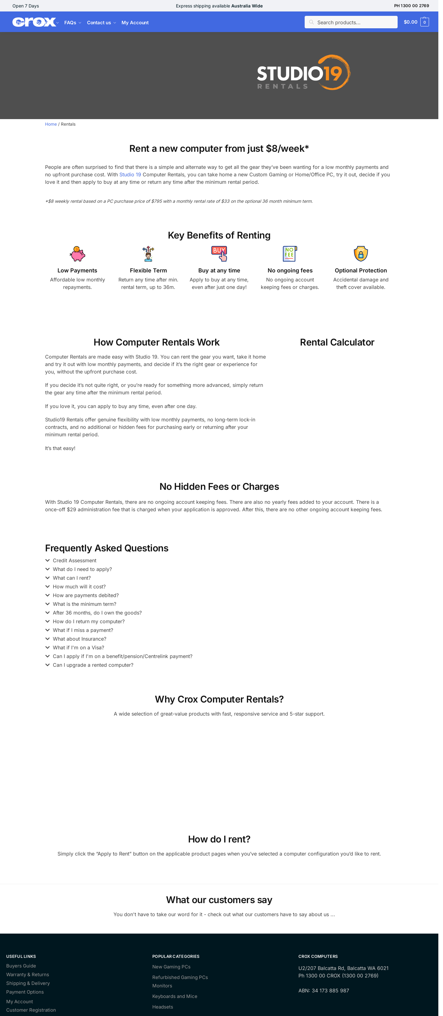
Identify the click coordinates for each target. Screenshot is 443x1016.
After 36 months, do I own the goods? (97, 613)
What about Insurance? (79, 639)
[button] (214, 562)
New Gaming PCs (171, 967)
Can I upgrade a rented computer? (93, 665)
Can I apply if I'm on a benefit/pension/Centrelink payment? (122, 656)
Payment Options (25, 992)
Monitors (162, 986)
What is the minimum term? (84, 604)
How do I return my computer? (89, 621)
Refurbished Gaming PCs (180, 977)
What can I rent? (72, 578)
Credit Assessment (74, 560)
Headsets (162, 1007)
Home (51, 124)
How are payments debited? (86, 595)
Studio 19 (130, 174)
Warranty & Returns (27, 974)
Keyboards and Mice (174, 996)
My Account (19, 1001)
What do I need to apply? (82, 569)
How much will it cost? (79, 586)
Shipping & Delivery (28, 983)
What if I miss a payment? (83, 630)
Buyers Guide (21, 966)
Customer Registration (31, 1010)
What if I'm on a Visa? (78, 647)
